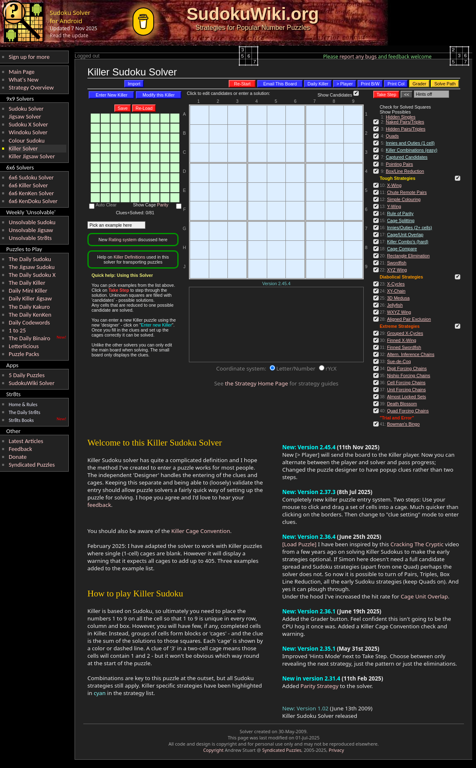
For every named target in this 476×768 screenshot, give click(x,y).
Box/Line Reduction (405, 171)
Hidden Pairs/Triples (405, 128)
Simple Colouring (403, 199)
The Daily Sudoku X (32, 275)
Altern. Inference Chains (410, 354)
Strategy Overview (31, 87)
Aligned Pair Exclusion (409, 319)
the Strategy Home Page (256, 383)
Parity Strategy (319, 686)
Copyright (213, 750)
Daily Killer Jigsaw (30, 298)
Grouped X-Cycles (405, 333)
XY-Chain (396, 290)
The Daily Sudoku (30, 259)
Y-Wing (394, 206)
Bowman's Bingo (403, 424)
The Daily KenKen (30, 314)
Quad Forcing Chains (408, 410)
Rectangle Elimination (408, 255)
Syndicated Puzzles (32, 464)
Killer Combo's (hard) (407, 241)
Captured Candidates (407, 157)
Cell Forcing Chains (406, 382)
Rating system (123, 239)
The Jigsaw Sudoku (32, 267)
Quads (392, 135)
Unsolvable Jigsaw (31, 230)
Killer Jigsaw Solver (32, 156)
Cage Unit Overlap (424, 596)
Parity (162, 204)
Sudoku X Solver (28, 124)
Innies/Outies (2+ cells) (409, 227)
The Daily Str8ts (24, 412)
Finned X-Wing (401, 340)
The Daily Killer (27, 282)
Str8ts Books (21, 420)
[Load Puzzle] (299, 544)
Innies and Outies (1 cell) (410, 143)
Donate (18, 456)
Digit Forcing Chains (407, 368)
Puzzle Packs (24, 354)
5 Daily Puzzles (27, 375)
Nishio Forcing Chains (408, 375)
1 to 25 (17, 330)
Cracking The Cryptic (416, 544)
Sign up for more (29, 57)
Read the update (69, 35)
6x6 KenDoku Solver (33, 201)
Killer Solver (23, 148)
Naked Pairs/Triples (405, 121)
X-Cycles (396, 283)
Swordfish (396, 262)
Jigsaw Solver (25, 116)
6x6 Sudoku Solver (31, 177)
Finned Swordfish (404, 347)
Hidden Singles (401, 116)
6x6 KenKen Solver (31, 193)
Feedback (20, 449)
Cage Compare (402, 248)
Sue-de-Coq (399, 361)
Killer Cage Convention (200, 531)
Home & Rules (23, 404)
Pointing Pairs (399, 164)
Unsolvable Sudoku (32, 222)
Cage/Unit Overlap (405, 234)
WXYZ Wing (399, 312)
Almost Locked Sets (406, 396)
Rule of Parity (400, 213)
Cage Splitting (400, 220)
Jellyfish (395, 305)
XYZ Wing (397, 269)
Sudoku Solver (26, 108)
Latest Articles (26, 441)
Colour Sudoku (27, 140)
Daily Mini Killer (28, 290)
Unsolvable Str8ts (30, 238)
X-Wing (394, 185)
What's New (24, 79)
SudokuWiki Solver (32, 383)
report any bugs (358, 56)
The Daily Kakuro (29, 306)
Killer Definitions (129, 256)
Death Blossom (402, 403)
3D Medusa (398, 298)
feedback (99, 505)
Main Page (21, 71)
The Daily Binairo (29, 338)
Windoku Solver (28, 132)
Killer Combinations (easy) (411, 150)
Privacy (336, 750)
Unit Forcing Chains (406, 389)
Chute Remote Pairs (407, 192)
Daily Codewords (29, 322)
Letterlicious (24, 346)
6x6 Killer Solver (28, 185)
